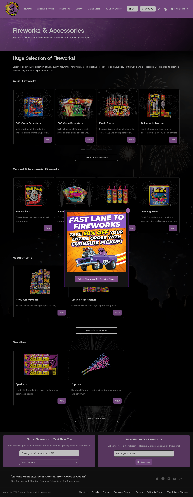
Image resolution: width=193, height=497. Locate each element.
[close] (128, 210)
